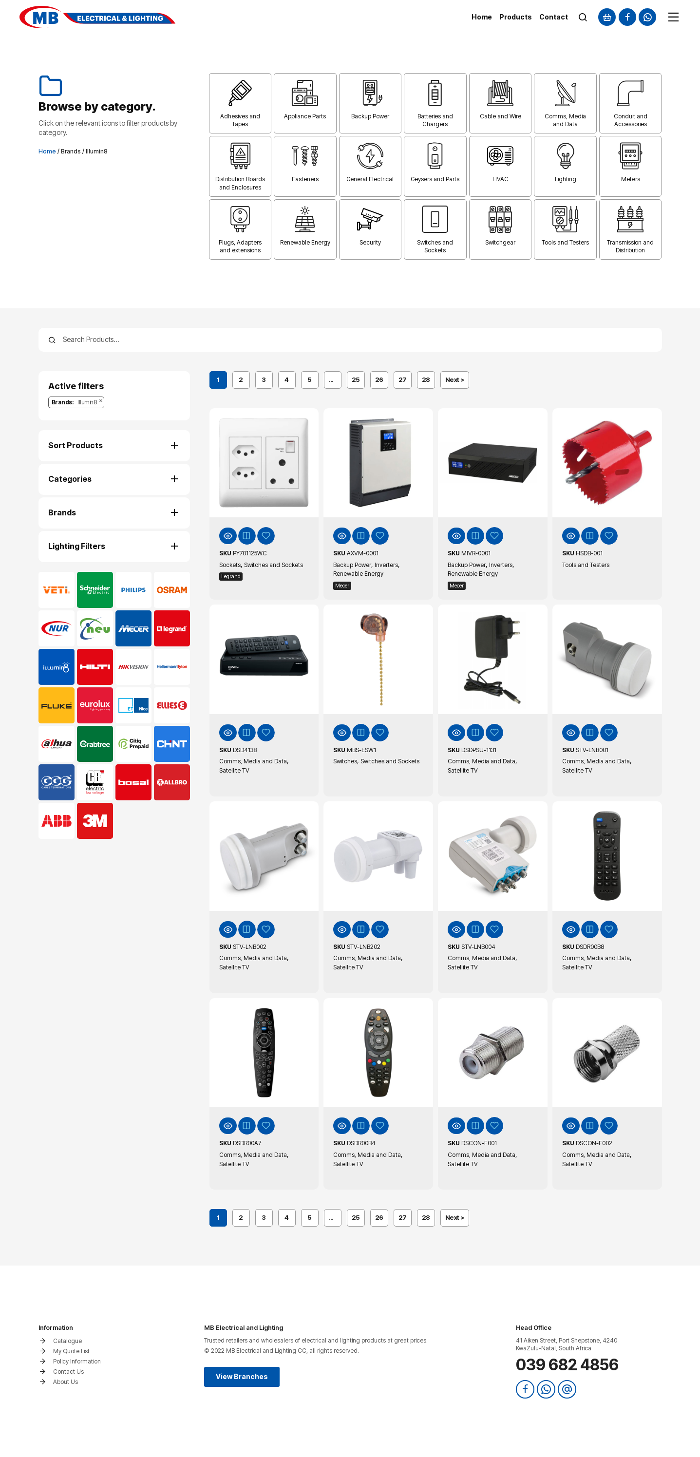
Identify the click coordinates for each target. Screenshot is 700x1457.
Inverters (386, 564)
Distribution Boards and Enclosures (240, 182)
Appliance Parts (305, 116)
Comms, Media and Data (565, 120)
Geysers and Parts (435, 179)
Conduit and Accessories (630, 120)
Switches (345, 761)
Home (47, 151)
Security (370, 242)
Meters (630, 179)
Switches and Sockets (435, 246)
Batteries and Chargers (435, 120)
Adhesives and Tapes (240, 120)
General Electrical (370, 179)
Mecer (342, 585)
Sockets (230, 564)
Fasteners (305, 179)
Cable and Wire (500, 116)
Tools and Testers (565, 242)
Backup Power (370, 116)
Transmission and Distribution (630, 246)
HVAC (500, 179)
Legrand (231, 576)
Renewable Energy (305, 242)
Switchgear (500, 242)
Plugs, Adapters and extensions (240, 246)
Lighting (565, 179)
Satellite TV (234, 770)
